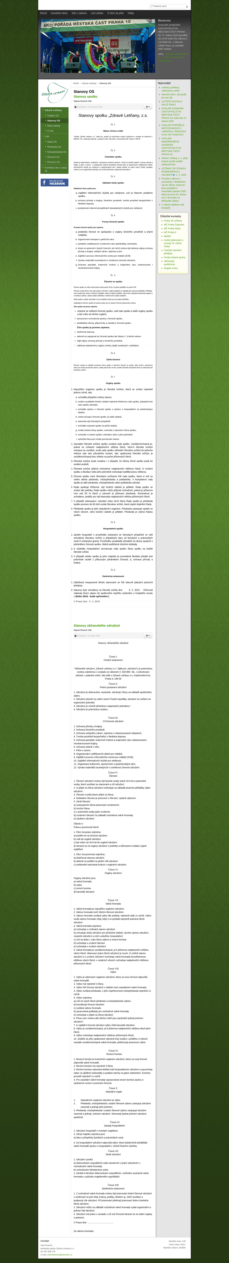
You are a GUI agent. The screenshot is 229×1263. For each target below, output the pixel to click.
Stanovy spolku (85, 96)
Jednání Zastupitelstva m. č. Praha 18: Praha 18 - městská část (173, 57)
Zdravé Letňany (89, 83)
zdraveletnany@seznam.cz (59, 1254)
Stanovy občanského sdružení (97, 625)
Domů (76, 83)
